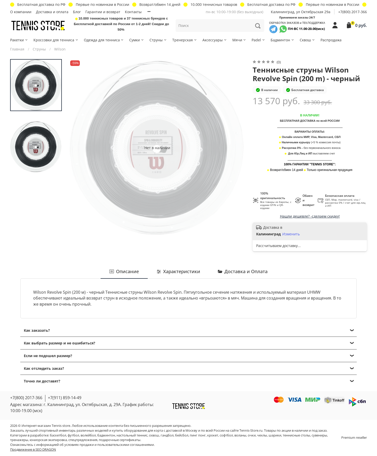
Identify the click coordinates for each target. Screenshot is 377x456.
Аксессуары (214, 40)
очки (252, 435)
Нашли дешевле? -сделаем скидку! (310, 216)
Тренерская (184, 40)
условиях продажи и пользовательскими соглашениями (109, 445)
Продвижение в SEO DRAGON (33, 449)
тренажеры (19, 440)
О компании (20, 11)
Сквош (307, 40)
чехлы (262, 435)
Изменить (291, 234)
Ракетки (19, 40)
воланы (240, 435)
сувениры (319, 435)
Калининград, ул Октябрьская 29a (300, 11)
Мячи (239, 40)
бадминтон (106, 435)
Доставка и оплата (52, 11)
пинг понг (198, 435)
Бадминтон (282, 40)
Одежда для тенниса (104, 40)
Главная (17, 49)
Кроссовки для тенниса (56, 40)
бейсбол (181, 435)
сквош (154, 435)
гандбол (167, 435)
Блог (77, 11)
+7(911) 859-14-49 (64, 397)
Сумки (136, 40)
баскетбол (58, 435)
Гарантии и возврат (102, 11)
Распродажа (331, 40)
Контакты (133, 11)
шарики (275, 435)
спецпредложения (82, 440)
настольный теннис (132, 435)
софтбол (226, 435)
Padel (258, 40)
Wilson (60, 49)
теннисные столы (296, 435)
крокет (212, 435)
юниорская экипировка (48, 440)
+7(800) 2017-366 (352, 11)
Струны (158, 40)
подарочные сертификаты (119, 440)
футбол (73, 435)
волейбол (88, 435)
